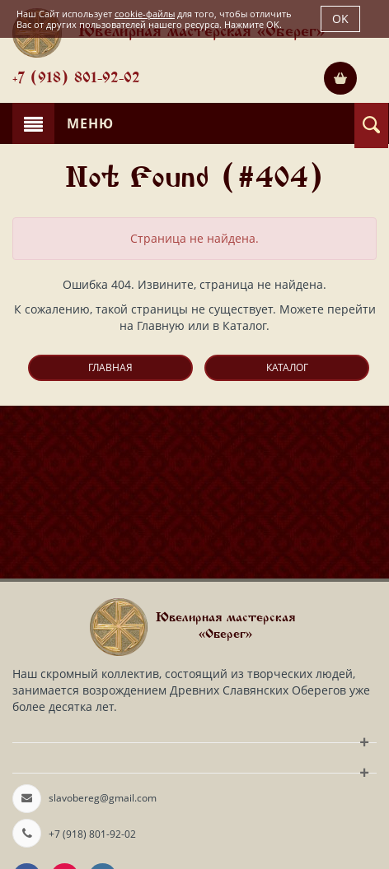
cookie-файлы (145, 13)
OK (340, 18)
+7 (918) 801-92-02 (76, 79)
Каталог (287, 367)
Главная (110, 367)
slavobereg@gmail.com (103, 798)
